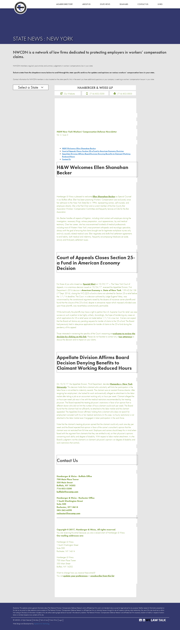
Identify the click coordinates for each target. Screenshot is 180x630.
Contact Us (143, 4)
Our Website (69, 94)
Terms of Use (44, 621)
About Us (86, 4)
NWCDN (20, 7)
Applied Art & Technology (42, 625)
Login (60, 621)
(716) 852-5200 (97, 94)
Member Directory (64, 4)
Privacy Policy (53, 621)
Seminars (124, 4)
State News (105, 4)
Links (160, 4)
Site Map (36, 621)
